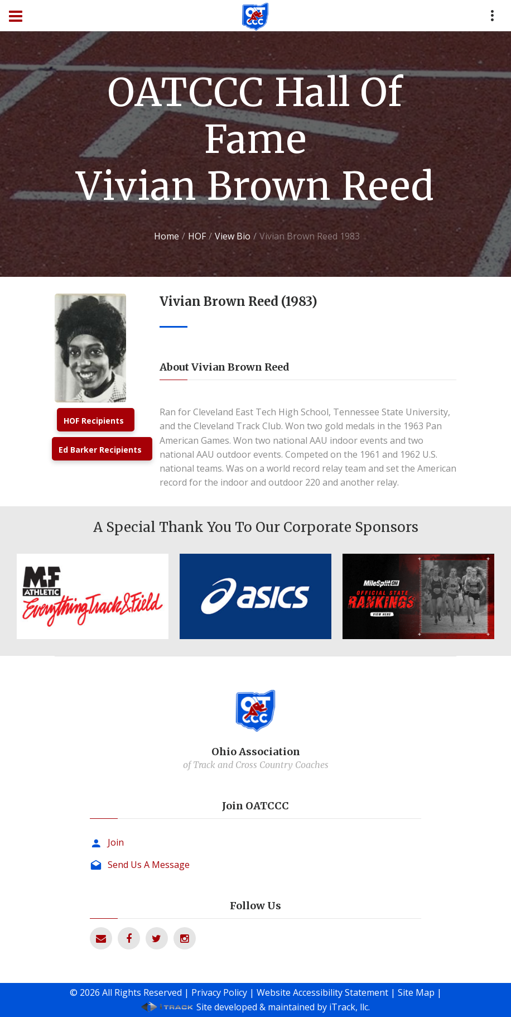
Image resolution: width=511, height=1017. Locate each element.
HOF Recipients (94, 420)
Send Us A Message (149, 864)
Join (116, 842)
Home (166, 236)
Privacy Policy (219, 992)
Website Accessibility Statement (322, 992)
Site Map (416, 992)
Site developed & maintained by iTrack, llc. (283, 1007)
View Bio (232, 236)
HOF (197, 236)
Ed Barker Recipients (100, 449)
